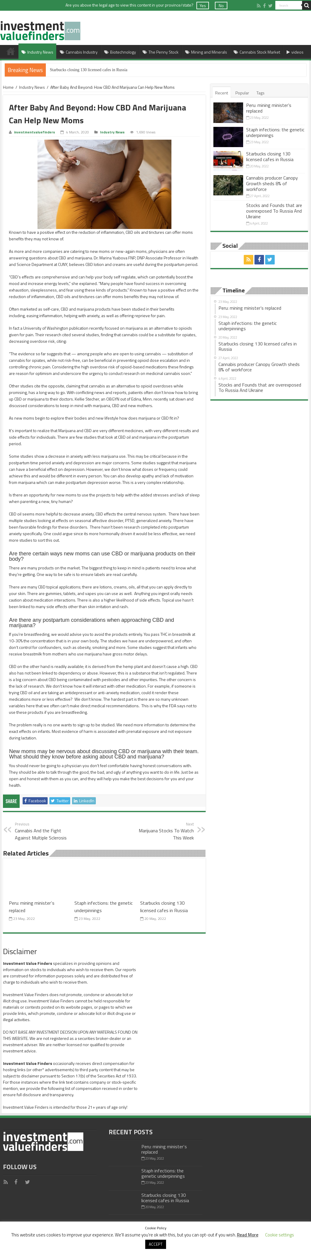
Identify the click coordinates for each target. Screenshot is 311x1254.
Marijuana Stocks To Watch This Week (163, 831)
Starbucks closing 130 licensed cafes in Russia (89, 70)
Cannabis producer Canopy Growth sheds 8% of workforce (272, 183)
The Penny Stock (161, 52)
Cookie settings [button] (279, 1234)
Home (10, 51)
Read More (247, 1234)
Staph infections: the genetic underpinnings (275, 132)
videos (295, 52)
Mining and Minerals (206, 52)
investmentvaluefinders (34, 132)
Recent (221, 93)
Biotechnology (120, 52)
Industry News (37, 52)
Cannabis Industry (79, 52)
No (221, 5)
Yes (203, 5)
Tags (261, 93)
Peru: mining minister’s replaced (268, 108)
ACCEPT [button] (155, 1244)
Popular (242, 93)
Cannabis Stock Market (257, 52)
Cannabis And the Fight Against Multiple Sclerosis (45, 831)
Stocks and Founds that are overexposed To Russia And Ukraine (274, 211)
